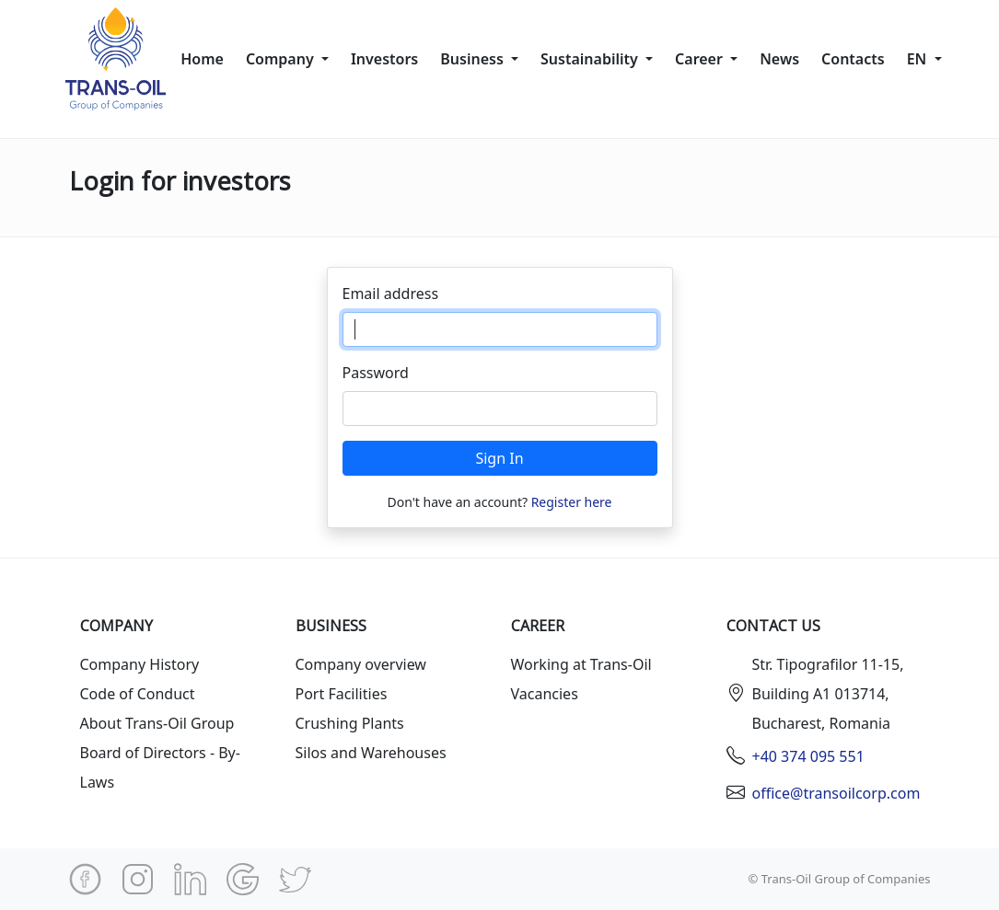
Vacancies (544, 694)
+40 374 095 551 (808, 756)
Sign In (499, 458)
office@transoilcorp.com (836, 793)
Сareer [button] (700, 59)
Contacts (853, 59)
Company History (140, 664)
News (779, 59)
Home (202, 59)
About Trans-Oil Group (157, 723)
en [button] (919, 59)
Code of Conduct (137, 694)
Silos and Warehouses (371, 753)
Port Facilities (342, 694)
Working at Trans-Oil (581, 664)
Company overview (361, 664)
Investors (384, 59)
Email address (391, 293)
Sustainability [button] (591, 59)
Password (376, 373)
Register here (571, 502)
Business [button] (473, 59)
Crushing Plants (350, 723)
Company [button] (282, 59)
